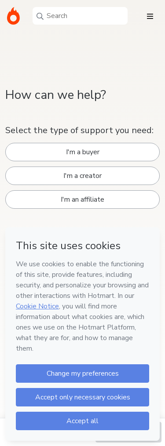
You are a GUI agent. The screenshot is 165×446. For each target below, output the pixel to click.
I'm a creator (82, 176)
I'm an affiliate (82, 199)
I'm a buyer (82, 152)
